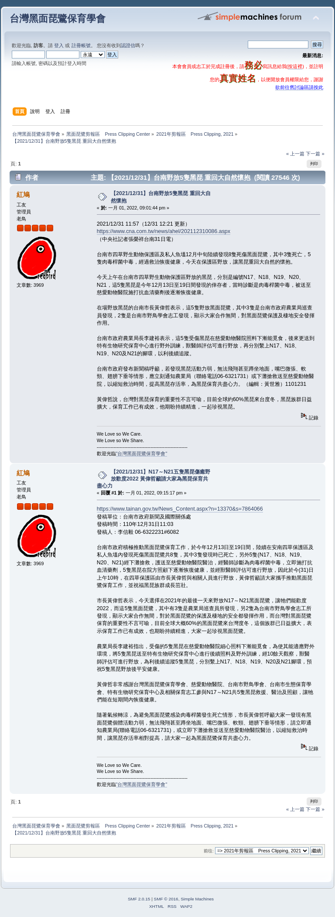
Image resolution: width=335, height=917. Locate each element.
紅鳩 (23, 194)
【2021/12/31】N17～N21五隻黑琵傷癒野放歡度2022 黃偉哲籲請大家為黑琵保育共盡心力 (153, 479)
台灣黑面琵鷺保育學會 (58, 18)
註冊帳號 (81, 45)
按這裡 (295, 66)
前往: (209, 850)
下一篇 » (315, 153)
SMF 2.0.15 (139, 898)
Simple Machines (197, 898)
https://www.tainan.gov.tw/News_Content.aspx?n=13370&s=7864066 (180, 509)
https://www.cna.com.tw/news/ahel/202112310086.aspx (163, 231)
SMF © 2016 (166, 898)
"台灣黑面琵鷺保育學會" (142, 453)
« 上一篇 (295, 153)
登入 (59, 45)
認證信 (128, 45)
